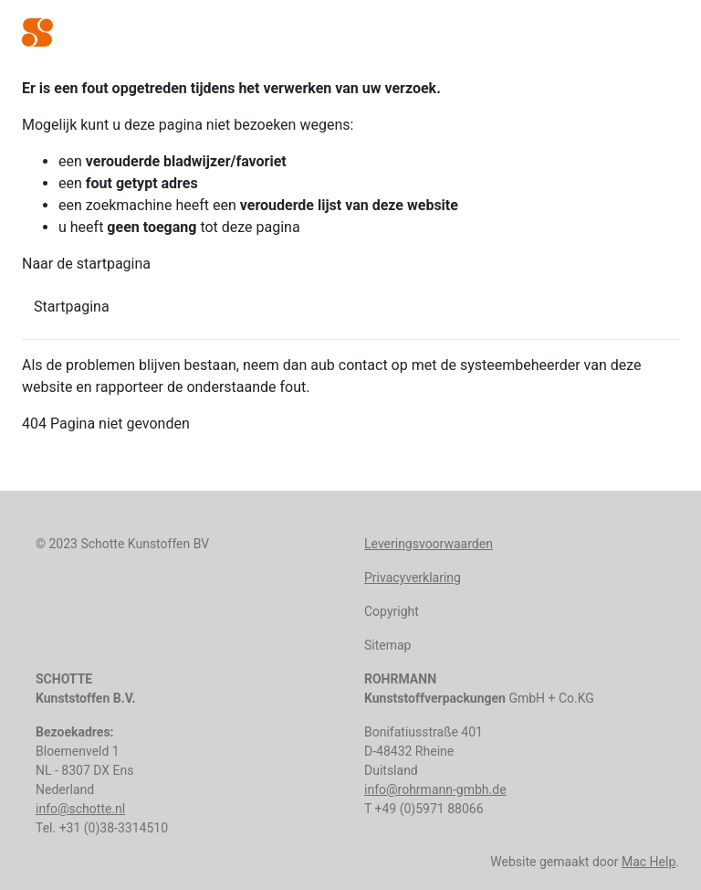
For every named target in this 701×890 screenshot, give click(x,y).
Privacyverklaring (412, 577)
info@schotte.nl (80, 808)
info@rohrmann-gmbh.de (435, 789)
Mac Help (648, 861)
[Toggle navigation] (667, 34)
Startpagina (72, 306)
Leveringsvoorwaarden (428, 543)
